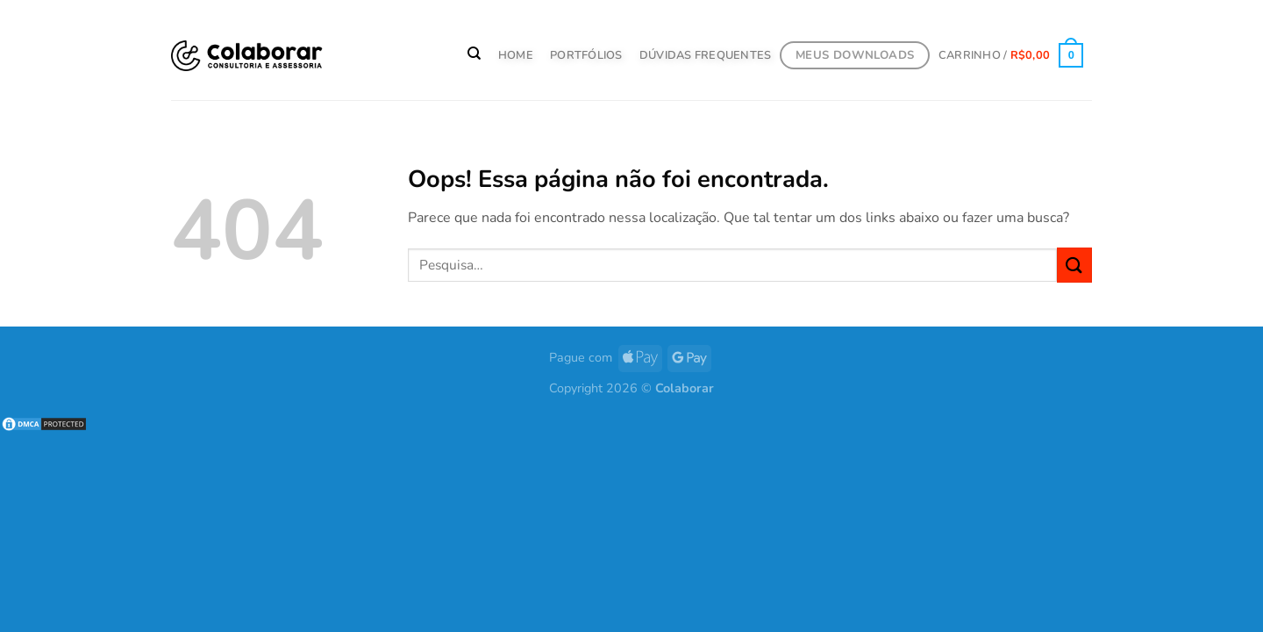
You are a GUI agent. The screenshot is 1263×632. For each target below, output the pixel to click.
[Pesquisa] (475, 53)
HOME (515, 55)
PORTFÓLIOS (586, 55)
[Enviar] (1074, 265)
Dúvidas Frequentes (705, 55)
